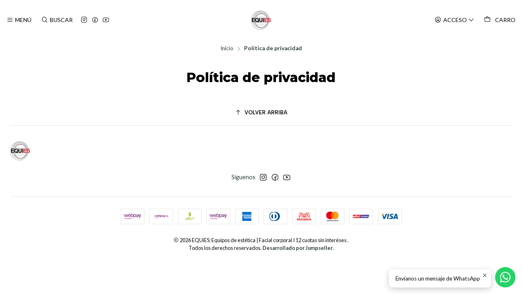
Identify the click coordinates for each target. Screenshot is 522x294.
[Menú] (19, 20)
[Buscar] (56, 20)
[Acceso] (454, 20)
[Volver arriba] (261, 112)
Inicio (226, 48)
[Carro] (499, 20)
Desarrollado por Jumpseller (297, 248)
